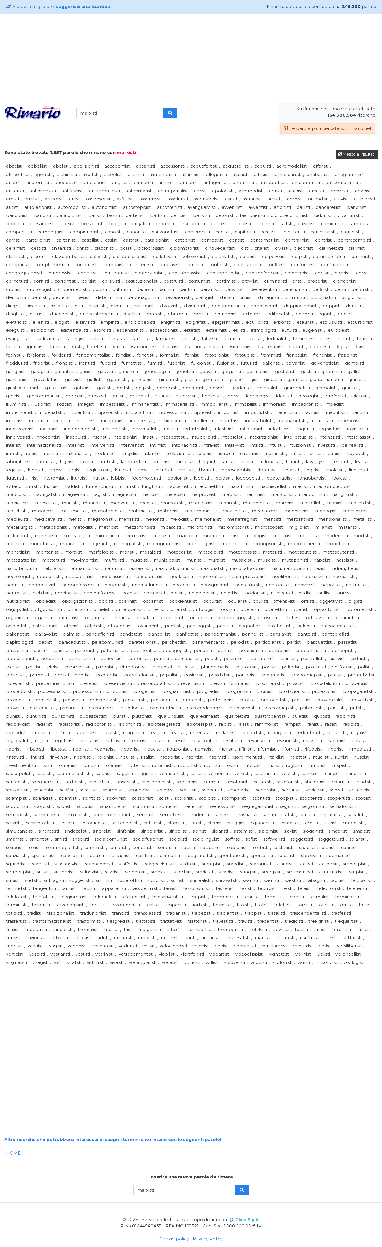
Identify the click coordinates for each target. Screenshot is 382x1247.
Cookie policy (174, 1239)
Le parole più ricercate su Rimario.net (328, 128)
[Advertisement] (191, 58)
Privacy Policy (208, 1239)
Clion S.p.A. (248, 1219)
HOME (13, 1153)
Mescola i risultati (356, 154)
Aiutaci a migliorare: (58, 6)
